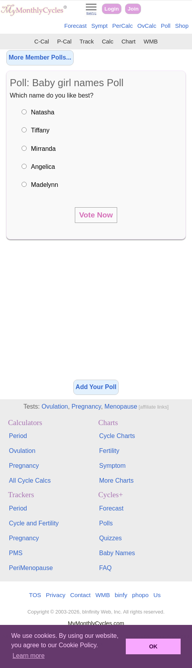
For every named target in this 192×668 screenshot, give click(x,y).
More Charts (116, 480)
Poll (166, 26)
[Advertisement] (96, 312)
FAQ (105, 568)
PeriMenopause (31, 568)
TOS (35, 595)
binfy (121, 595)
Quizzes (110, 538)
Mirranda (43, 148)
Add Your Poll (96, 387)
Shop (181, 26)
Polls (106, 523)
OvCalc (147, 26)
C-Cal (41, 41)
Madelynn (44, 184)
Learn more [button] (29, 655)
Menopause (121, 406)
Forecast (75, 26)
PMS (16, 553)
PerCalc (122, 26)
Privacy (55, 595)
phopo (140, 595)
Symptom (112, 465)
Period (18, 436)
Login (111, 9)
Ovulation (55, 406)
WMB (151, 41)
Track (87, 41)
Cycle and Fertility (34, 523)
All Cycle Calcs (30, 480)
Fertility (109, 450)
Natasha (42, 112)
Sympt (99, 26)
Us (157, 595)
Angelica (43, 166)
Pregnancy (86, 406)
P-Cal (64, 41)
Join (133, 9)
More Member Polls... (40, 57)
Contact (80, 595)
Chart (128, 41)
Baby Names (117, 553)
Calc (107, 41)
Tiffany (40, 130)
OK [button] (153, 646)
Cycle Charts (117, 436)
